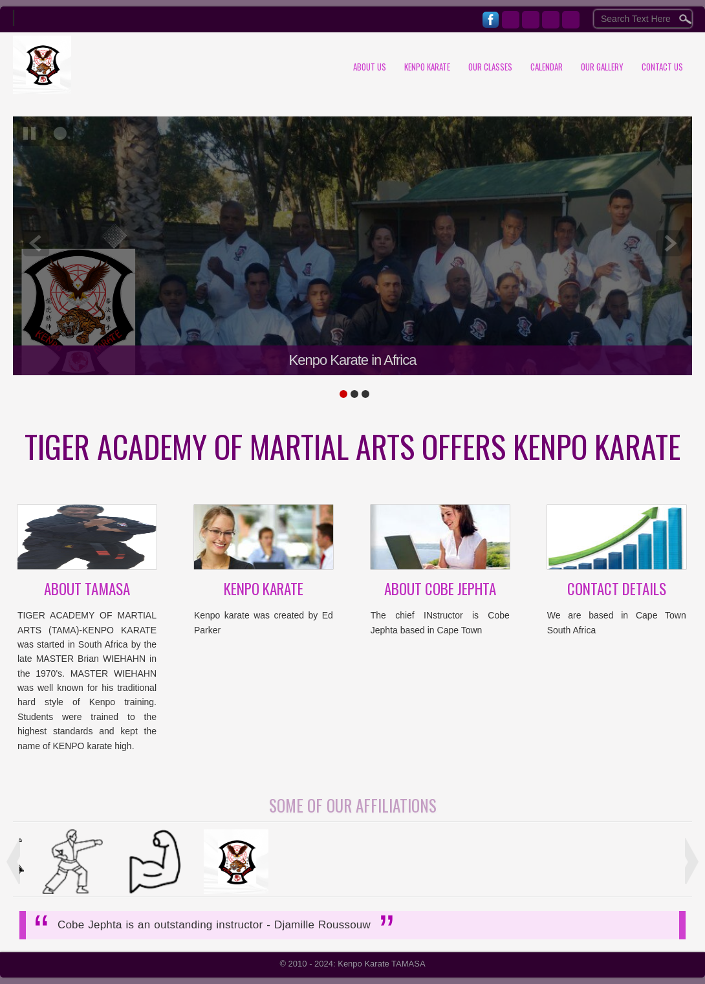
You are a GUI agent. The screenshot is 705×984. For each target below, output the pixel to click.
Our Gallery (602, 66)
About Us (369, 66)
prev (36, 243)
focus (60, 133)
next (668, 243)
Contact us (662, 66)
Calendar (546, 66)
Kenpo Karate (427, 66)
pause (29, 133)
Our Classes (490, 66)
